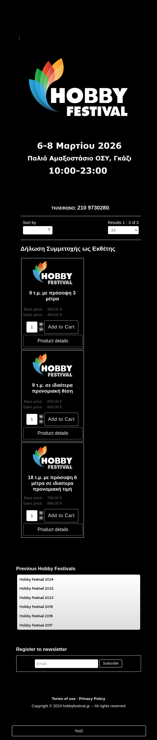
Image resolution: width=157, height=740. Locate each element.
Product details (52, 340)
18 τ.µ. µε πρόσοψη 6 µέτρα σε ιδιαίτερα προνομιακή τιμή (52, 483)
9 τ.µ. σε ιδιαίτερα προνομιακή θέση (52, 388)
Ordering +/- (36, 230)
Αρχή (79, 731)
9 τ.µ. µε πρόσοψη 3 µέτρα (52, 296)
